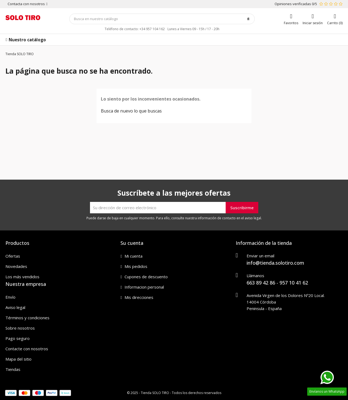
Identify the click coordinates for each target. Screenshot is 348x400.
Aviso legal (15, 307)
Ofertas (12, 256)
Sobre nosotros (20, 328)
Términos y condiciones (27, 317)
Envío (10, 297)
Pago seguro (17, 338)
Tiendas (12, 369)
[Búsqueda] (162, 19)
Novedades (16, 266)
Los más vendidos (22, 276)
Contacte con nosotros (26, 348)
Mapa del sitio (18, 359)
